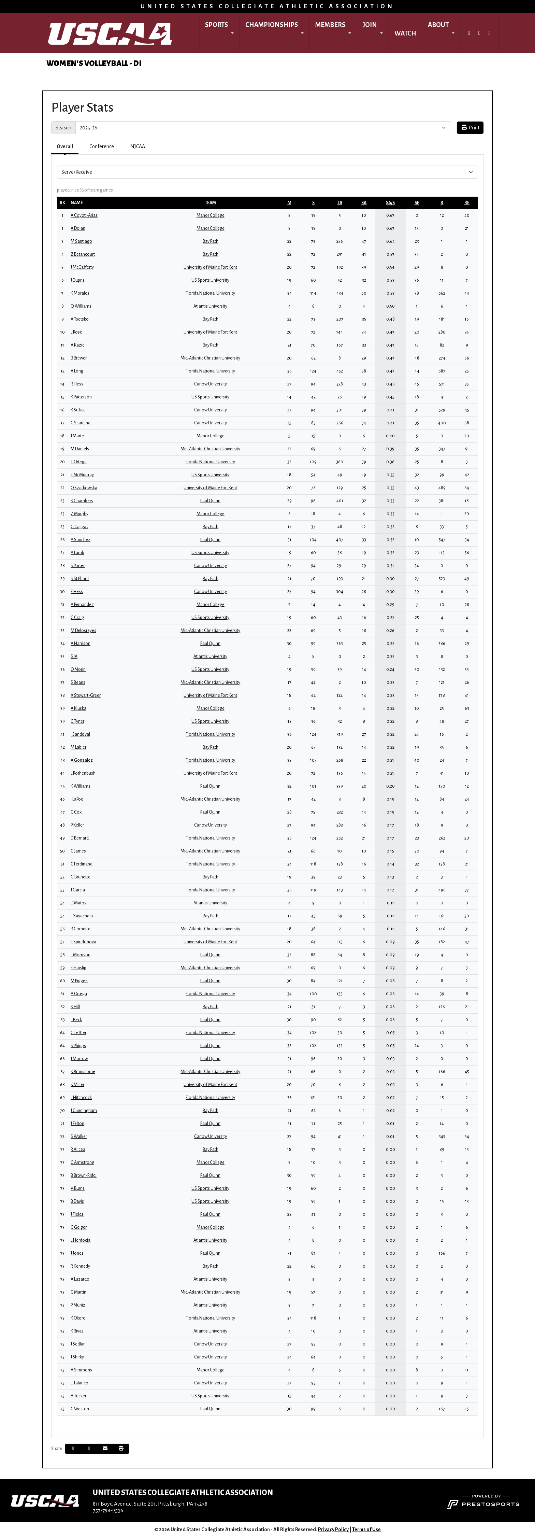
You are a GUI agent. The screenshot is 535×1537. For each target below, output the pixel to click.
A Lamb (77, 552)
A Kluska (78, 708)
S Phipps (78, 1045)
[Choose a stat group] (267, 172)
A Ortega (79, 993)
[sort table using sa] (363, 202)
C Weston (80, 1409)
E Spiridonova (83, 942)
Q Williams (81, 306)
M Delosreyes (83, 630)
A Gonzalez (82, 760)
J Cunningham (84, 1110)
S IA (74, 656)
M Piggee (79, 980)
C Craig (77, 617)
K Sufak (78, 410)
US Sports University (210, 280)
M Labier (78, 747)
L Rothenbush (83, 773)
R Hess (77, 384)
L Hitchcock (81, 1097)
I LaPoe (77, 799)
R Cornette (80, 929)
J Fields (77, 1214)
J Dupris (78, 280)
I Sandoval (80, 734)
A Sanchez (80, 539)
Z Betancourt (83, 254)
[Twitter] (469, 33)
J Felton (77, 1123)
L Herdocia (80, 1240)
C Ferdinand (81, 864)
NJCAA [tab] (137, 146)
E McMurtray (82, 475)
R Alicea (78, 1149)
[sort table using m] (289, 202)
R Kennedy (80, 1266)
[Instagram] (479, 33)
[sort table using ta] (339, 202)
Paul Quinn (210, 500)
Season (63, 127)
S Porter (78, 565)
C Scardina (80, 423)
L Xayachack (82, 916)
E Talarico (79, 1383)
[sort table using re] (466, 202)
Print (470, 127)
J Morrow (79, 1058)
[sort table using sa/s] (390, 202)
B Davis (77, 1201)
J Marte (77, 436)
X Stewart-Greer (86, 695)
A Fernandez (82, 604)
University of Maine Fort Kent (210, 267)
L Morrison (80, 955)
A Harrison (80, 643)
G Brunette (80, 877)
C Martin (78, 1292)
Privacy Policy (333, 1529)
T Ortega (79, 462)
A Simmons (81, 1370)
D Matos (78, 903)
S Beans (78, 682)
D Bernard (80, 838)
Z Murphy (79, 513)
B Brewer (79, 358)
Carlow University (210, 384)
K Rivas (77, 1331)
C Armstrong (82, 1162)
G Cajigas (79, 526)
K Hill (75, 1006)
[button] (219, 33)
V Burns (78, 1188)
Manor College (211, 215)
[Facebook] (490, 33)
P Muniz (78, 1305)
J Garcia (78, 890)
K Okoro (78, 1318)
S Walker (79, 1136)
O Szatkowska (84, 487)
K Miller (77, 1084)
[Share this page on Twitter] (89, 1448)
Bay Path (210, 241)
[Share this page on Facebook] (73, 1448)
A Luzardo (80, 1279)
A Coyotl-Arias (84, 215)
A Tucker (78, 1396)
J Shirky (77, 1357)
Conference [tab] (101, 146)
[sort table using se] (417, 202)
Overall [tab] (65, 146)
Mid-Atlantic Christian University (210, 358)
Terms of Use (366, 1529)
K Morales (80, 293)
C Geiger (79, 1227)
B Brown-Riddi (84, 1175)
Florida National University (210, 293)
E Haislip (78, 967)
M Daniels (80, 449)
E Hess (77, 591)
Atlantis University (210, 306)
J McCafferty (82, 267)
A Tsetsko (80, 319)
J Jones (77, 1253)
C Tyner (77, 721)
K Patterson (81, 397)
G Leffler (78, 1032)
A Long (77, 371)
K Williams (80, 786)
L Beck (76, 1019)
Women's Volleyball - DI (94, 63)
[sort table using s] (313, 202)
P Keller (77, 825)
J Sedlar (78, 1344)
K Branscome (83, 1071)
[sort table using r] (441, 202)
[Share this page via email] (105, 1448)
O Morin (78, 669)
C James (78, 851)
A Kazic (77, 345)
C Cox (76, 812)
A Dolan (78, 228)
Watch (405, 33)
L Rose (76, 332)
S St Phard (80, 578)
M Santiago (81, 241)
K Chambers (82, 500)
